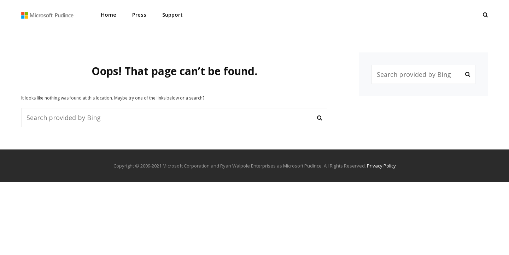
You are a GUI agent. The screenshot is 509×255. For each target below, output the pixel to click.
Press (139, 14)
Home (108, 14)
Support (172, 14)
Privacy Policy (381, 166)
